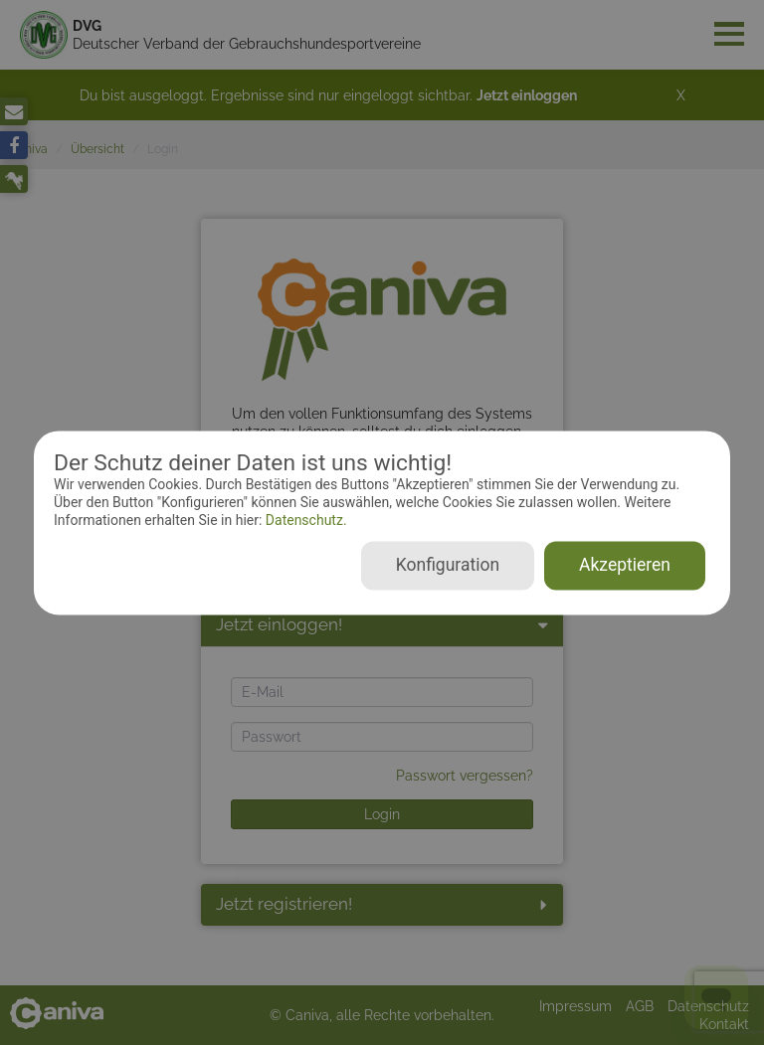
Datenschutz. (304, 521)
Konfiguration (447, 565)
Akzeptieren (624, 565)
